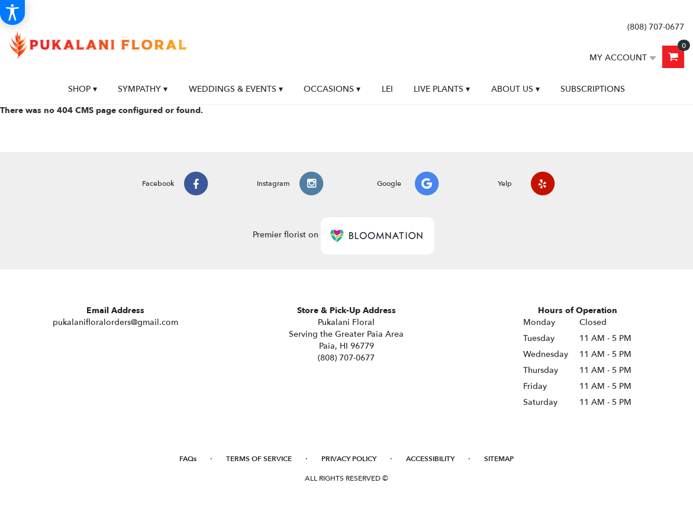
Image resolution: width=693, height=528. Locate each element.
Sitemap (499, 458)
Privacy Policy (348, 458)
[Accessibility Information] (12, 12)
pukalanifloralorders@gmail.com (115, 322)
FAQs (187, 458)
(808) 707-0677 (655, 27)
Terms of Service (259, 458)
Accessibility (430, 458)
